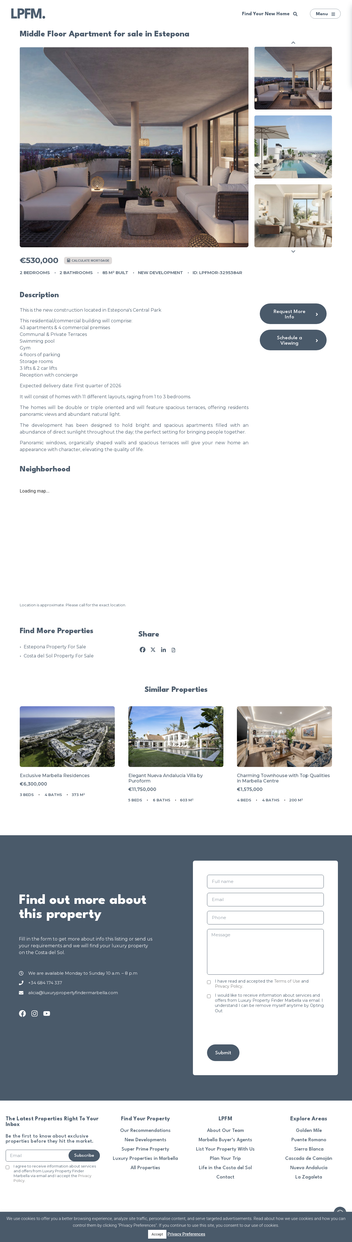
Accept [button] (157, 1234)
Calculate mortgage (88, 261)
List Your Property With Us (225, 1149)
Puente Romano (308, 1140)
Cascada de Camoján (308, 1158)
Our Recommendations (145, 1130)
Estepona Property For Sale (55, 647)
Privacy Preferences (186, 1234)
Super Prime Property (145, 1149)
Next (293, 251)
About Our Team (225, 1130)
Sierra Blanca (309, 1149)
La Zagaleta (308, 1177)
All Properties (145, 1168)
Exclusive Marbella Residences (55, 775)
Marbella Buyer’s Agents (225, 1140)
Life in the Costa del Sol (225, 1168)
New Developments (145, 1140)
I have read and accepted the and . (262, 984)
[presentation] (250, 1029)
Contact (225, 1177)
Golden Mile (309, 1130)
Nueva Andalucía (308, 1168)
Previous (293, 42)
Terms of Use (287, 981)
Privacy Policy (228, 986)
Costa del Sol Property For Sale (59, 656)
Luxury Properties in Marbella (145, 1158)
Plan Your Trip (225, 1158)
